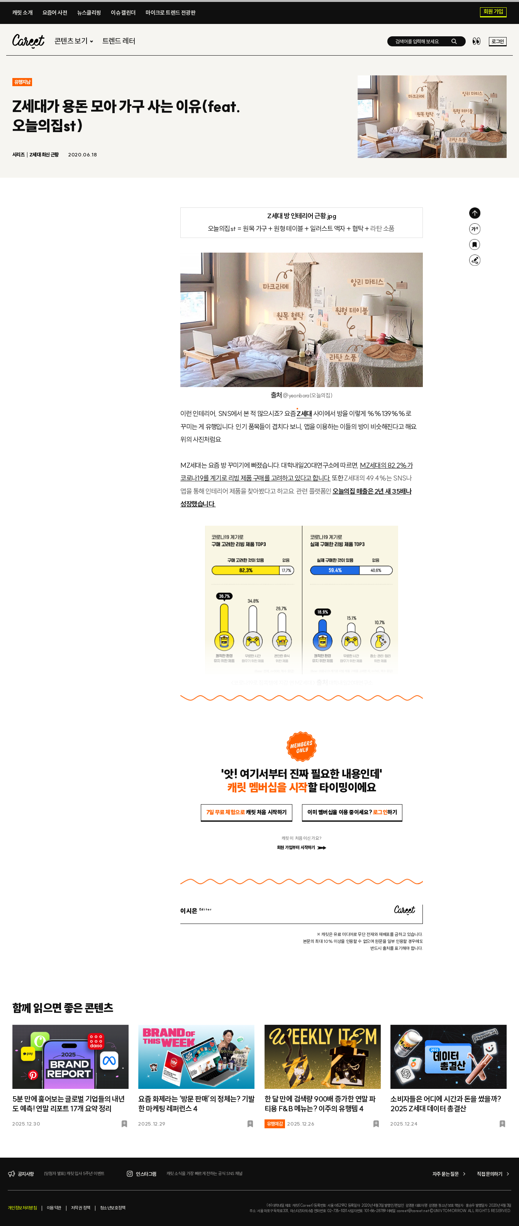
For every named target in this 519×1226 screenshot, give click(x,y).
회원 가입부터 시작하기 (301, 847)
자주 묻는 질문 (450, 1173)
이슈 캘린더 (123, 12)
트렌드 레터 (118, 41)
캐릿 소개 (22, 12)
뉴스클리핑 (89, 12)
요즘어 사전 (54, 12)
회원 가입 (493, 12)
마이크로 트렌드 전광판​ (170, 12)
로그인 (498, 41)
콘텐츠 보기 (74, 41)
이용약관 (54, 1208)
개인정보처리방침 (22, 1208)
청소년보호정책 (113, 1208)
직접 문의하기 (494, 1173)
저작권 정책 (80, 1208)
